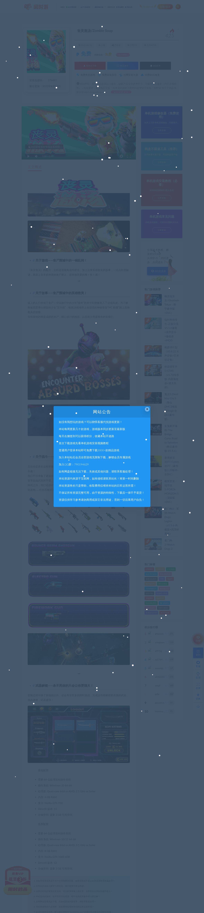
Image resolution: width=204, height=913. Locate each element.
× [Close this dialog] (147, 409)
